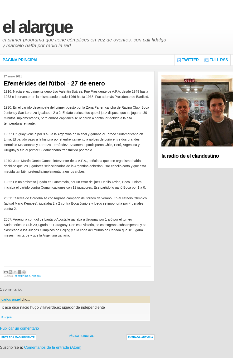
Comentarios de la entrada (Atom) (52, 347)
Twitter (190, 60)
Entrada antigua (140, 337)
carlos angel (11, 299)
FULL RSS (218, 60)
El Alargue (37, 27)
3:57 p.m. (6, 317)
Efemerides (22, 276)
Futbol (36, 276)
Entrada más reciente (18, 337)
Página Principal (21, 60)
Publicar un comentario (19, 328)
